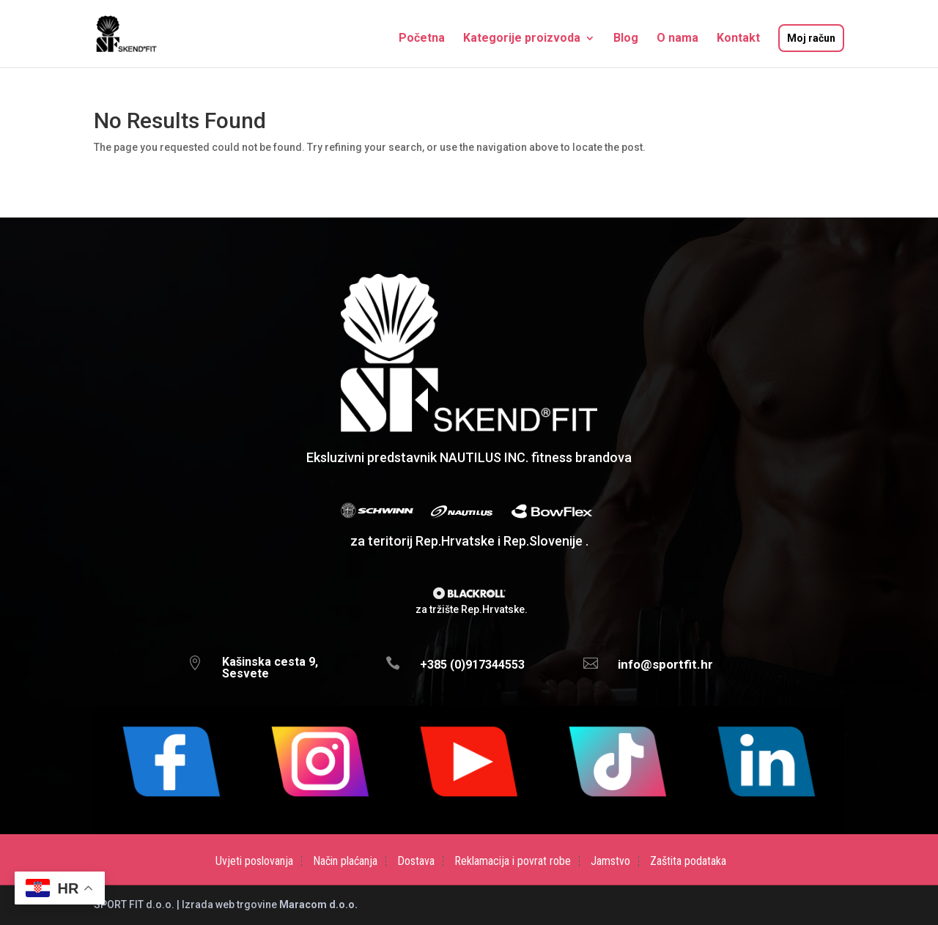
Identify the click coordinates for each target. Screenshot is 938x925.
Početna (422, 39)
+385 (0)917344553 (472, 665)
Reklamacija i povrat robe (512, 861)
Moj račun (811, 38)
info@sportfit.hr (665, 664)
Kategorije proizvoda (521, 39)
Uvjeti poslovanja (254, 861)
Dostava (416, 861)
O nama (677, 39)
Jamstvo (610, 861)
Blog (625, 39)
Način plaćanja (345, 861)
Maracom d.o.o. (318, 904)
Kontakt (738, 39)
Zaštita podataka (688, 861)
